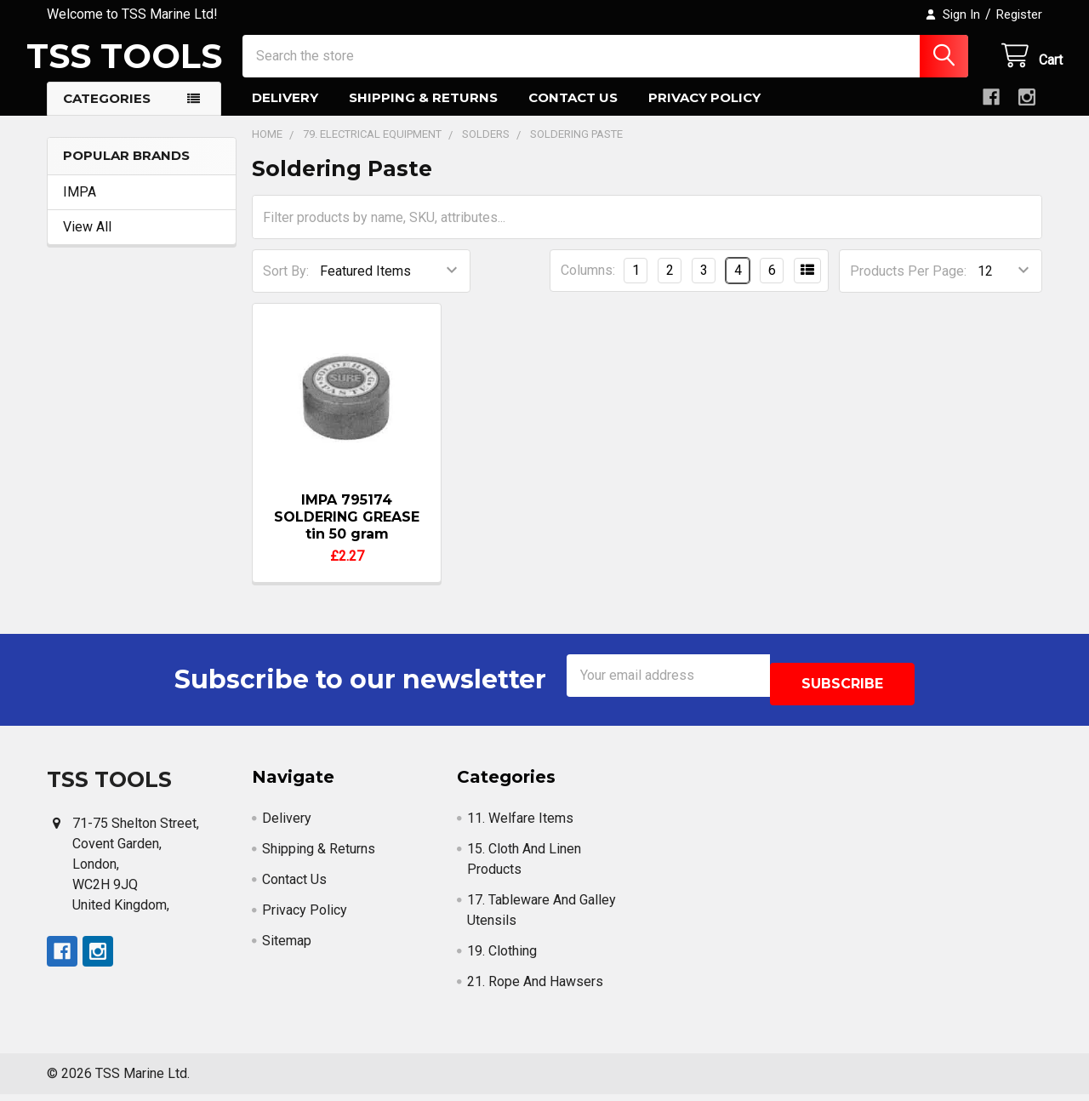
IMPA (79, 207)
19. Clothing (502, 958)
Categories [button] (107, 114)
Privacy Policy (704, 113)
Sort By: (286, 286)
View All (87, 242)
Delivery (285, 113)
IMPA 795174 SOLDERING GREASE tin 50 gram (346, 532)
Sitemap (286, 947)
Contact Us (573, 113)
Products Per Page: (908, 286)
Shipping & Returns (423, 113)
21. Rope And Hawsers (535, 988)
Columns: (588, 285)
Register (1019, 14)
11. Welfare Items (520, 825)
